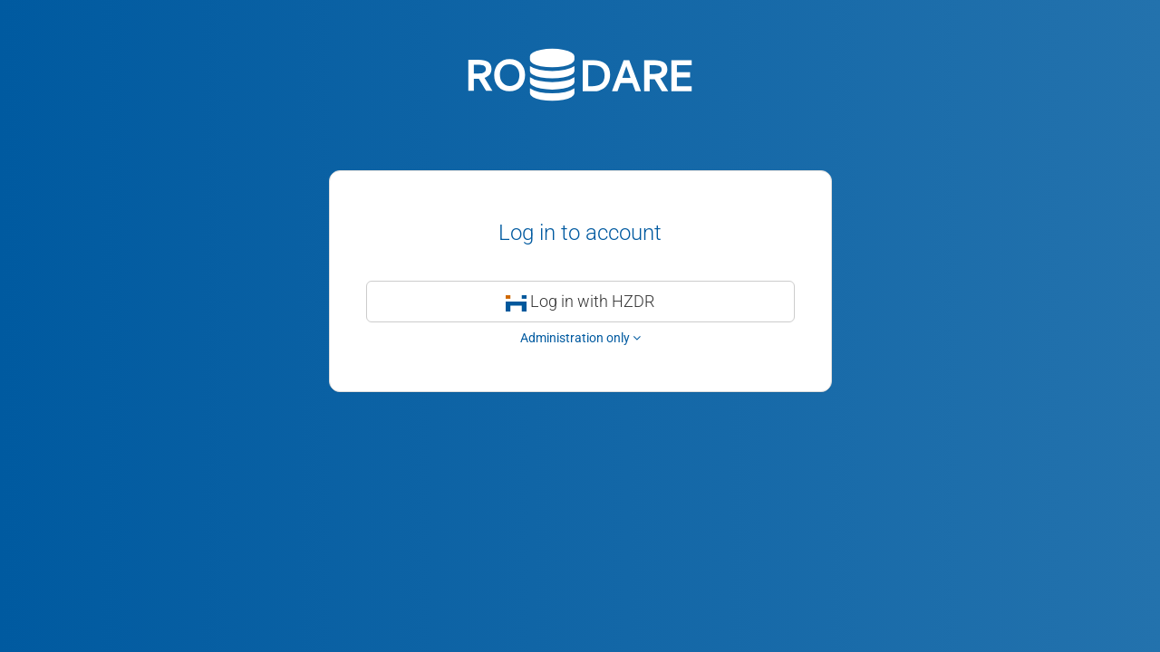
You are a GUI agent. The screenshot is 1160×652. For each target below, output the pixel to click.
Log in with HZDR (580, 301)
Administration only (580, 338)
